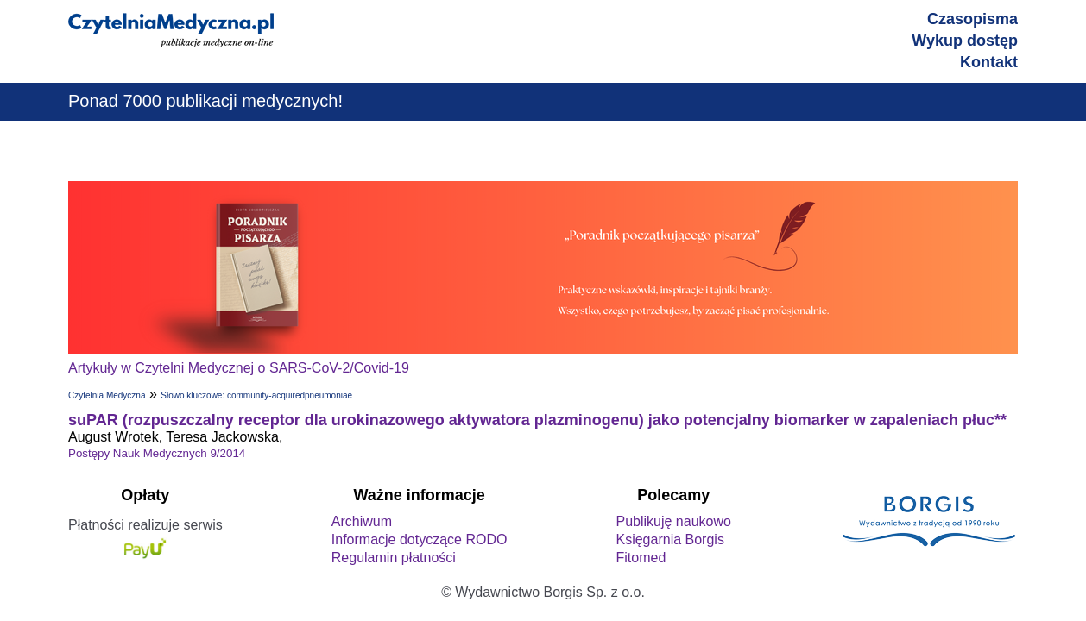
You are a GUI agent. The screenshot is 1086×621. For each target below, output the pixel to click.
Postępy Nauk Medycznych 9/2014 (156, 453)
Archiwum (361, 521)
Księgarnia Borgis (669, 539)
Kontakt (989, 62)
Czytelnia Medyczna (106, 395)
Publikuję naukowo (673, 521)
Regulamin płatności (393, 557)
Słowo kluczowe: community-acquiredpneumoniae (256, 395)
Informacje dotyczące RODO (419, 539)
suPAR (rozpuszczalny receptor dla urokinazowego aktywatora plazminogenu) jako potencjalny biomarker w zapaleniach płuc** (537, 420)
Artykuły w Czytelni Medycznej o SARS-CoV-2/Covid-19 (238, 368)
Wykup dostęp (965, 40)
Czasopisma (972, 19)
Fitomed (641, 557)
